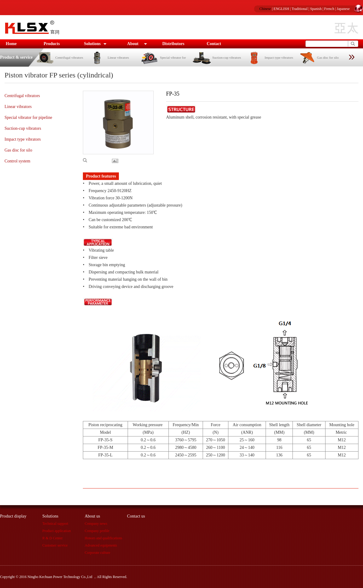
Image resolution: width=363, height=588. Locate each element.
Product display (13, 516)
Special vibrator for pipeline (28, 117)
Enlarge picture (97, 160)
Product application (56, 531)
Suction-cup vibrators (217, 57)
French (329, 9)
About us (92, 516)
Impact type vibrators (269, 57)
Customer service (55, 545)
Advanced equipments (101, 545)
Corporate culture (97, 552)
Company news (96, 523)
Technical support (55, 523)
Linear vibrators (108, 57)
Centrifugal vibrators (59, 57)
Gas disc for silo (318, 57)
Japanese (343, 9)
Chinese (265, 9)
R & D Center (52, 538)
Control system (17, 161)
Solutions (92, 43)
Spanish (316, 9)
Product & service (16, 57)
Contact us (136, 516)
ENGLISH (281, 9)
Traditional (300, 9)
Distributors (173, 43)
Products (52, 43)
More (116, 161)
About (132, 43)
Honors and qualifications (103, 538)
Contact (214, 43)
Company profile (97, 531)
